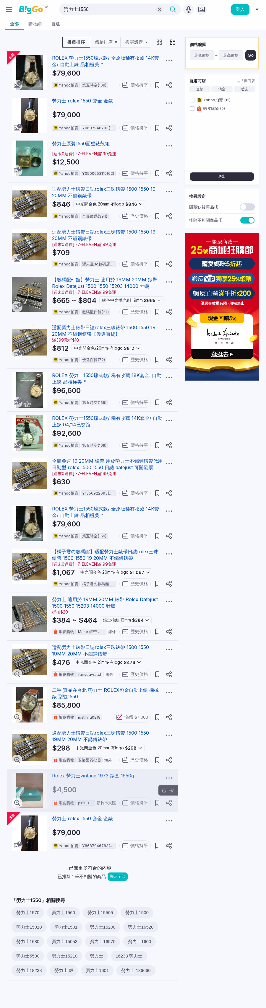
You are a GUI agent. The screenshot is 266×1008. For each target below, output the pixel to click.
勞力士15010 (29, 926)
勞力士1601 (97, 970)
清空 (222, 89)
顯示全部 (117, 876)
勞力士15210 (64, 955)
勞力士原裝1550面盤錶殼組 (81, 143)
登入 (240, 9)
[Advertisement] (222, 422)
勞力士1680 (27, 941)
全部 (199, 89)
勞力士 (96, 955)
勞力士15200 (103, 926)
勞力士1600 (139, 941)
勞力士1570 (27, 912)
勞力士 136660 (135, 970)
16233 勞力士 (129, 955)
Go (251, 55)
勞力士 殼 (63, 970)
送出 (222, 176)
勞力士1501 (65, 926)
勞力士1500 (136, 912)
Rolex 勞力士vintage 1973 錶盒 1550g (93, 776)
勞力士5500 (27, 955)
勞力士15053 (64, 941)
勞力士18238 (29, 970)
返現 (244, 89)
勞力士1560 (63, 912)
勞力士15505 (100, 912)
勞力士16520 (141, 926)
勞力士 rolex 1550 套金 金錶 (82, 101)
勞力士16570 (103, 941)
